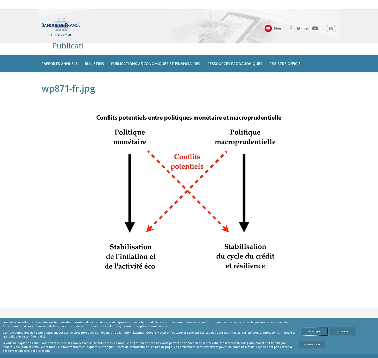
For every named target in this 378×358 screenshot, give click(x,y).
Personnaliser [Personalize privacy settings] (312, 344)
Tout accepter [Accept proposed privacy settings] (314, 331)
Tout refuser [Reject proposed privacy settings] (342, 331)
